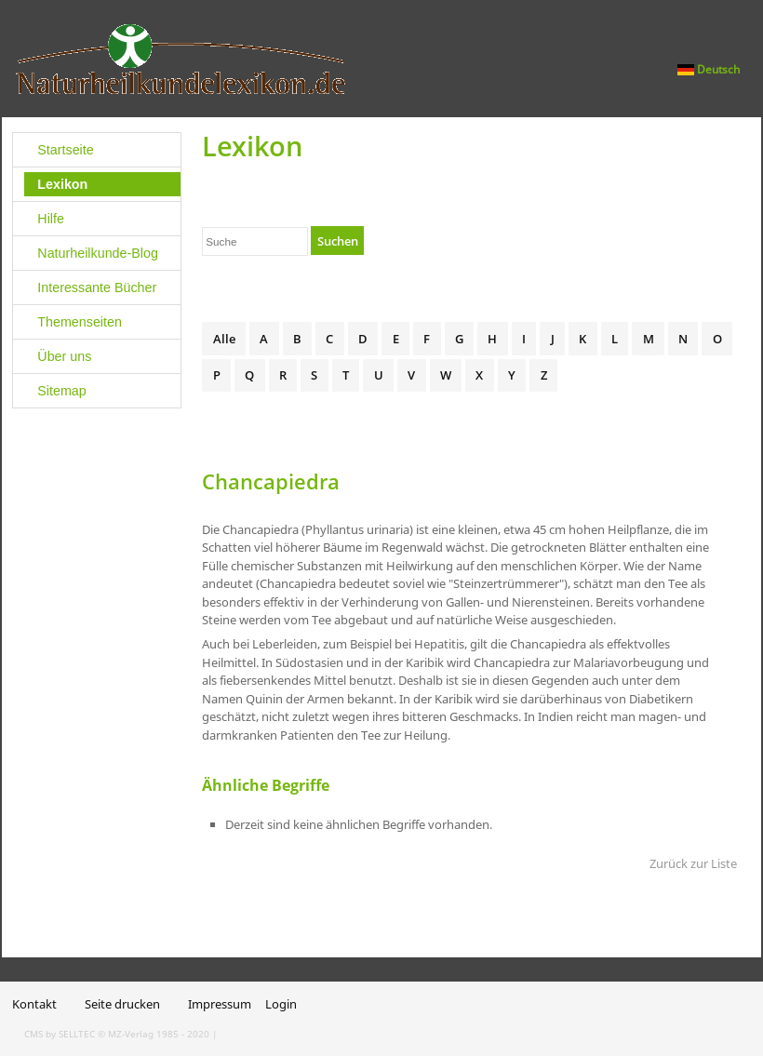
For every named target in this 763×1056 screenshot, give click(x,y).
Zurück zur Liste (693, 863)
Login (281, 1004)
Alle (224, 338)
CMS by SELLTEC (59, 1033)
